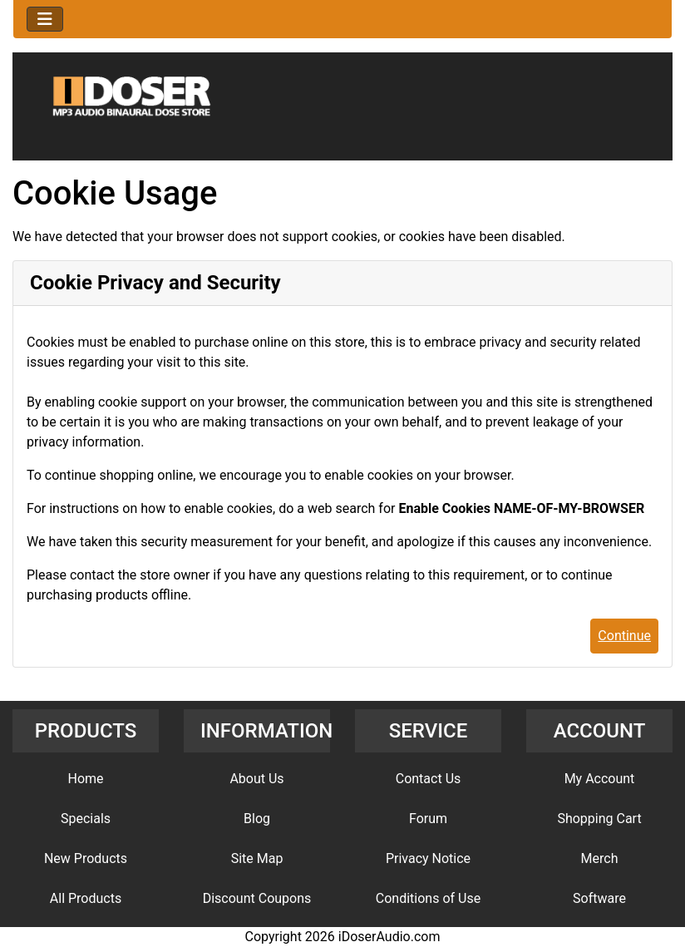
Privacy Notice (428, 858)
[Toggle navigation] (45, 19)
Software (599, 898)
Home (85, 779)
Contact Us (428, 779)
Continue (624, 636)
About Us (256, 779)
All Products (85, 898)
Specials (86, 818)
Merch (599, 858)
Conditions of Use (428, 898)
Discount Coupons (257, 898)
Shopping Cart (599, 818)
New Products (85, 858)
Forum (428, 818)
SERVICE (428, 730)
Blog (257, 818)
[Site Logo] (342, 109)
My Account (599, 779)
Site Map (257, 858)
